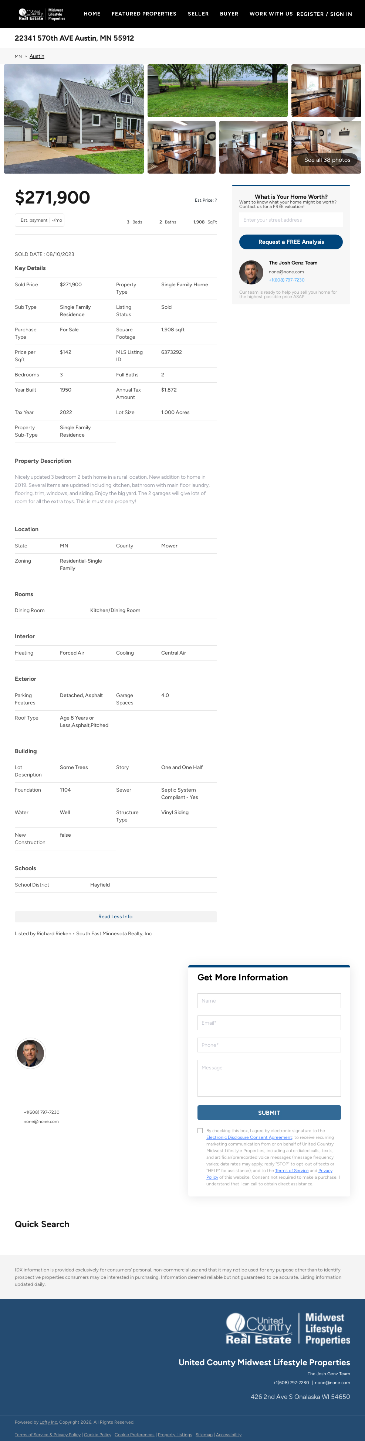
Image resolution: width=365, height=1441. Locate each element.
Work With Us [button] (272, 14)
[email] (269, 1022)
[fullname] (269, 1000)
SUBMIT (269, 1112)
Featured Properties (144, 14)
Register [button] (310, 14)
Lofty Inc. (49, 1422)
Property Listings (175, 1434)
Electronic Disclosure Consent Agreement (249, 1137)
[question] (269, 1078)
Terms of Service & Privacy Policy (48, 1434)
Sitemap (204, 1434)
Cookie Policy (97, 1434)
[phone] (269, 1045)
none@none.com (286, 271)
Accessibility (228, 1434)
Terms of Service (292, 1170)
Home (92, 14)
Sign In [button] (342, 14)
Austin (37, 56)
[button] (41, 14)
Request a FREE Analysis (291, 241)
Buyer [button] (229, 14)
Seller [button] (198, 14)
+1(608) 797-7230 (287, 280)
